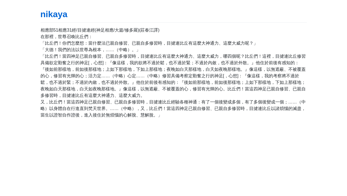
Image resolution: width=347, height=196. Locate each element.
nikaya (54, 14)
